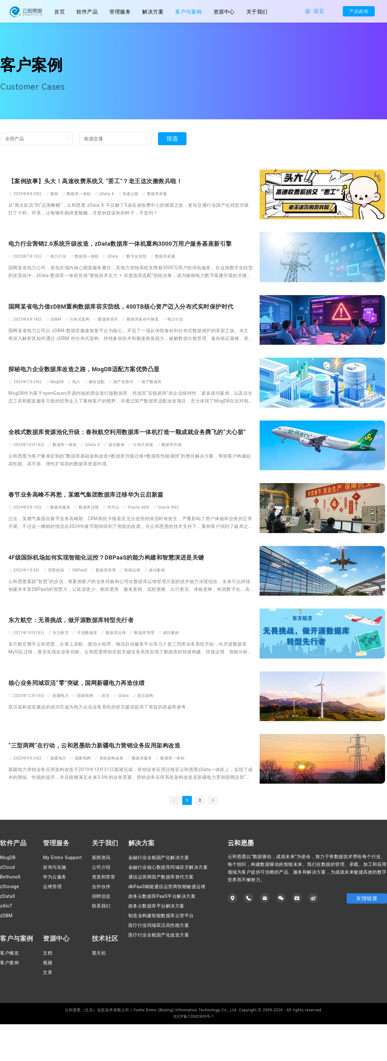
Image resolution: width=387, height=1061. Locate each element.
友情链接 (366, 935)
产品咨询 (353, 11)
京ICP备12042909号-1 (193, 1053)
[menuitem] (87, 11)
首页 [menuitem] (59, 12)
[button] (314, 11)
